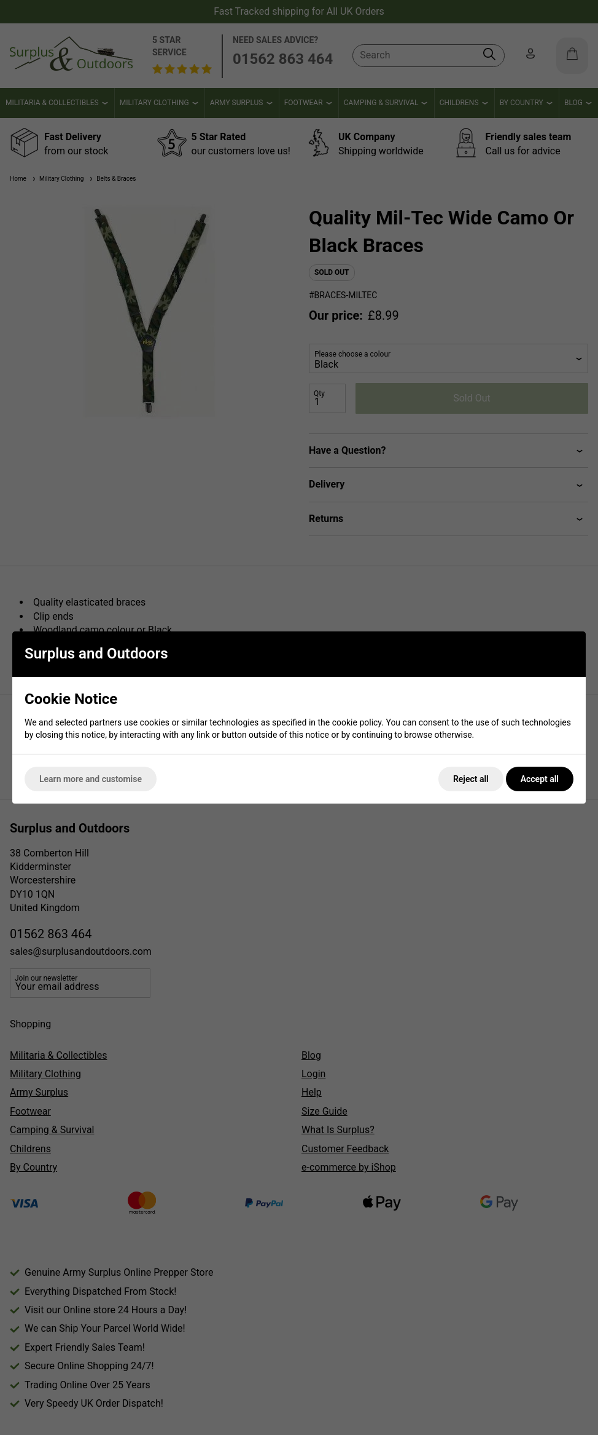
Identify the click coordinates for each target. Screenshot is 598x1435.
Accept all (540, 779)
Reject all (471, 779)
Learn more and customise (90, 779)
